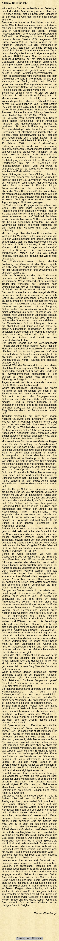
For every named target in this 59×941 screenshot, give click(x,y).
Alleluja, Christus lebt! (15, 3)
